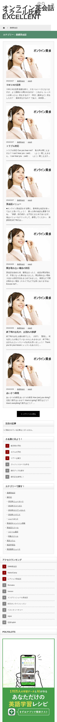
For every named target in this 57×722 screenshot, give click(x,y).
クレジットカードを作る (20, 464)
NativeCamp (12, 573)
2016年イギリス (14, 514)
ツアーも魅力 (16, 458)
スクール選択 (13, 532)
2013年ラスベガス (15, 506)
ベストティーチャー (15, 610)
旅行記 (9, 497)
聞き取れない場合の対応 (18, 268)
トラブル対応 (12, 146)
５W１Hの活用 (13, 85)
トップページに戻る (28, 414)
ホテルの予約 (16, 452)
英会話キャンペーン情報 (16, 523)
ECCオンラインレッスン (17, 604)
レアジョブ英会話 (14, 579)
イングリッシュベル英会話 (18, 597)
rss (39, 3)
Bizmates (11, 585)
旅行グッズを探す (17, 470)
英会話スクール (13, 527)
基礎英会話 (21, 81)
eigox (10, 616)
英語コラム (11, 541)
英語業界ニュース (13, 549)
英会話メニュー (13, 204)
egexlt (30, 81)
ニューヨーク (13, 519)
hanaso (10, 591)
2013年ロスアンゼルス (16, 510)
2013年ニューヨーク (16, 501)
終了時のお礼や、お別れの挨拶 (21, 332)
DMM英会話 (12, 566)
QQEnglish (12, 622)
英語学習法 (11, 545)
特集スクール (13, 536)
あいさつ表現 (12, 393)
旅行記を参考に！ (17, 477)
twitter (43, 3)
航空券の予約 (16, 446)
